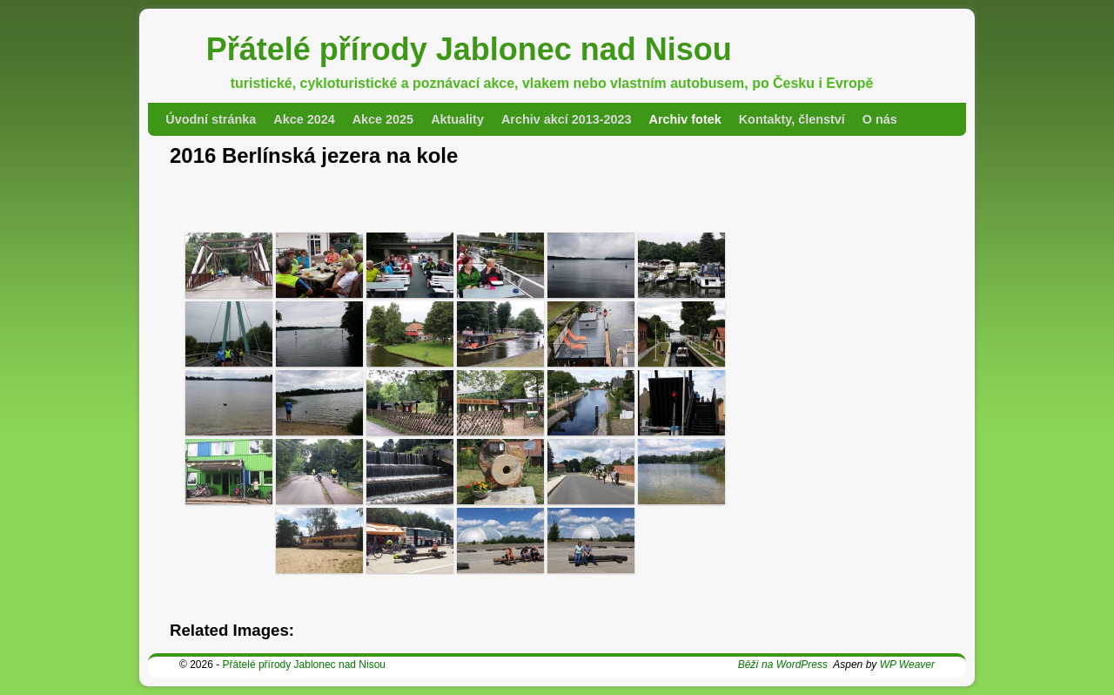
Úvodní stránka (210, 119)
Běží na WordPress (783, 664)
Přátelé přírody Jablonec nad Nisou (469, 49)
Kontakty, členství (792, 119)
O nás (879, 119)
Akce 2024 (303, 119)
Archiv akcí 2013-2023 (566, 119)
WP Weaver (907, 664)
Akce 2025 (382, 119)
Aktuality (457, 119)
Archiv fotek (685, 119)
